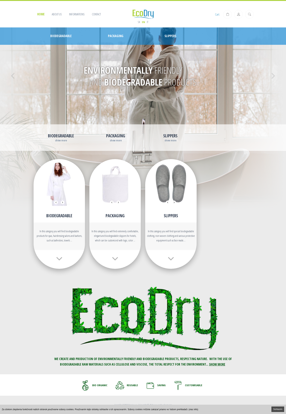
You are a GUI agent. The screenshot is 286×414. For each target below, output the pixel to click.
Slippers (171, 215)
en (143, 22)
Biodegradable (59, 215)
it (147, 22)
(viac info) (193, 409)
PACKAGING (115, 215)
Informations (77, 14)
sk (139, 22)
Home (41, 14)
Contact (96, 14)
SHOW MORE (217, 364)
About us (57, 14)
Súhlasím (277, 409)
